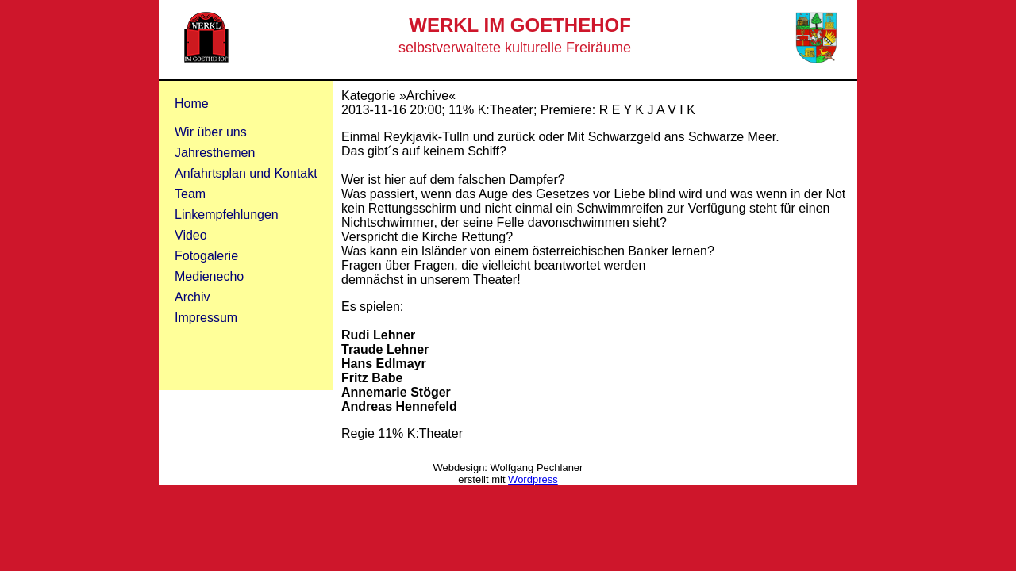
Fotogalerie (206, 256)
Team (190, 194)
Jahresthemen (215, 152)
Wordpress (533, 479)
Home (192, 103)
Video (191, 235)
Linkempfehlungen (227, 214)
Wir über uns (211, 132)
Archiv (192, 297)
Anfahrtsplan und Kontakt (246, 173)
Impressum (206, 317)
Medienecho (209, 276)
